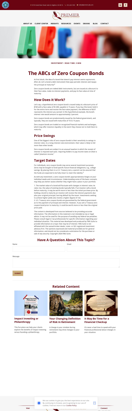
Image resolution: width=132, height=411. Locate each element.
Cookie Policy (71, 405)
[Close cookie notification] (94, 403)
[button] (27, 23)
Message (16, 256)
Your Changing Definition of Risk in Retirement (65, 320)
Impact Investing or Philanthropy (26, 320)
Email (69, 244)
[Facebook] (125, 5)
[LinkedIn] (120, 5)
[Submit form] (18, 273)
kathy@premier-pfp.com (85, 5)
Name (15, 244)
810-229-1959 (70, 5)
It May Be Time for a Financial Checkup (96, 320)
